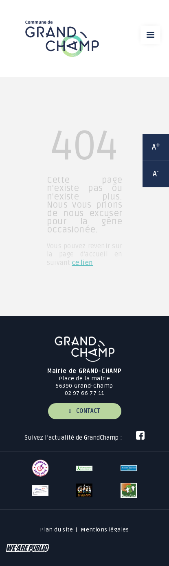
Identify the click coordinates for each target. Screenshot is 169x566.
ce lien (82, 263)
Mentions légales (105, 529)
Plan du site (56, 529)
